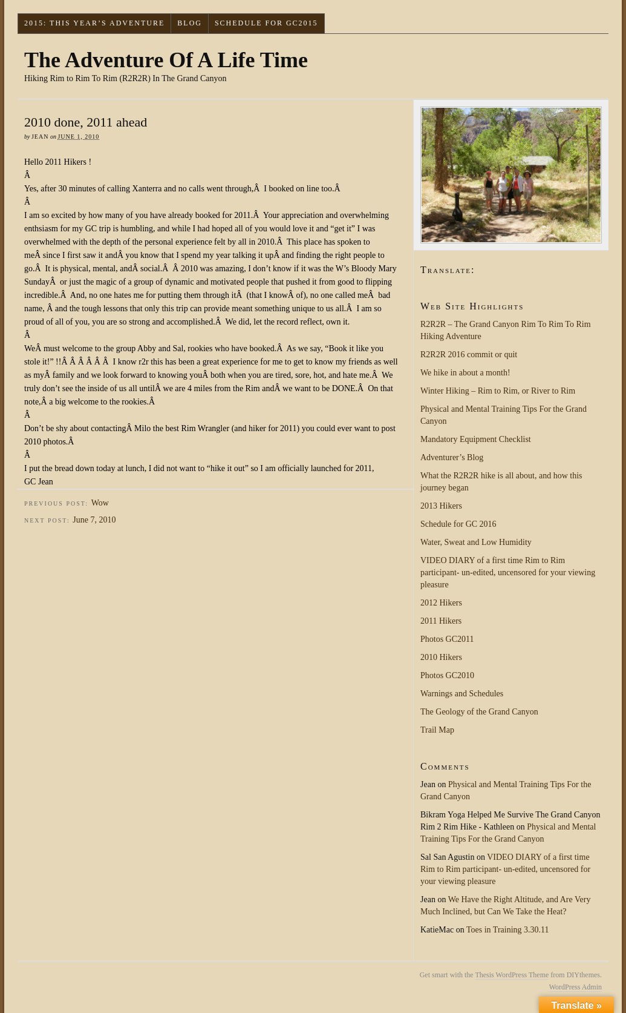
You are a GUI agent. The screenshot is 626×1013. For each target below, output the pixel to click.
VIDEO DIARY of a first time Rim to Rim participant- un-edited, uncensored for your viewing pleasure (507, 572)
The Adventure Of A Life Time (166, 60)
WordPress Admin (575, 987)
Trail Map (437, 729)
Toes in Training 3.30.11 (507, 929)
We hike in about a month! (465, 372)
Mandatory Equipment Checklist (475, 439)
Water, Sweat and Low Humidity (476, 542)
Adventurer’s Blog (451, 457)
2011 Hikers (440, 620)
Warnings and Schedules (461, 693)
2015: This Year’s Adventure (94, 23)
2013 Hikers (441, 505)
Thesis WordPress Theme (512, 975)
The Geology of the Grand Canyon (479, 711)
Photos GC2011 (447, 639)
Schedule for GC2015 (266, 23)
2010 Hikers (441, 657)
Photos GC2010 (447, 675)
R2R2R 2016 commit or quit (468, 354)
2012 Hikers (441, 602)
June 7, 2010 (94, 519)
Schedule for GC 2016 (458, 524)
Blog (189, 23)
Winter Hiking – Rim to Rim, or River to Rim (497, 390)
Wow (100, 502)
